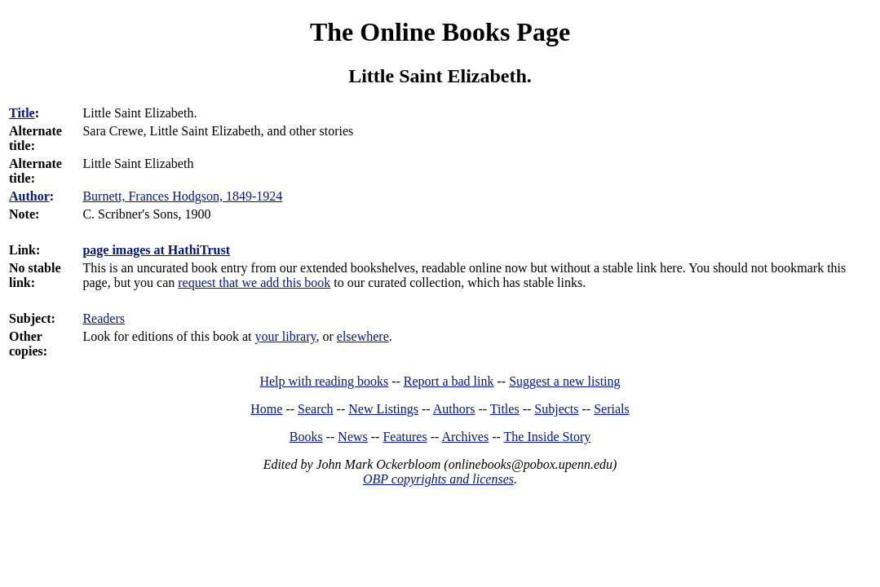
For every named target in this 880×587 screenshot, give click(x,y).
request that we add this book (254, 282)
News (352, 437)
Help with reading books (323, 381)
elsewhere (363, 336)
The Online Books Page (440, 31)
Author (29, 196)
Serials (612, 409)
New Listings (383, 409)
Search (316, 409)
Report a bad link (449, 381)
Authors (454, 409)
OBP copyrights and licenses (438, 479)
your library (285, 336)
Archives (465, 437)
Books (306, 437)
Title (22, 113)
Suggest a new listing (564, 381)
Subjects (556, 409)
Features (405, 437)
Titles (505, 409)
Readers (103, 318)
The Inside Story (547, 437)
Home (266, 409)
